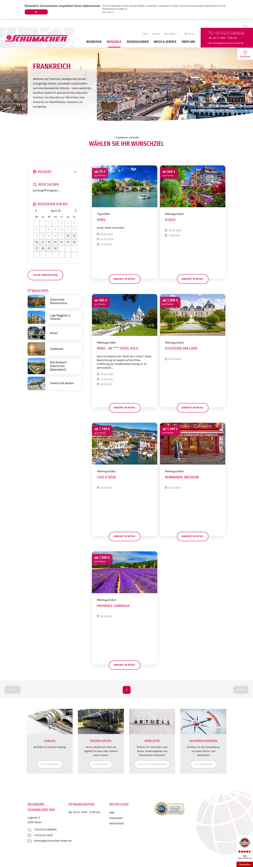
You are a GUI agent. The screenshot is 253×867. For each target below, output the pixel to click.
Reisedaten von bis (50, 204)
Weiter (240, 698)
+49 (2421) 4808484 (227, 33)
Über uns (188, 42)
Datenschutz (116, 832)
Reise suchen (46, 184)
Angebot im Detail (124, 280)
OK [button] (36, 12)
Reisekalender (138, 42)
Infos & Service (165, 42)
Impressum (116, 826)
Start (145, 33)
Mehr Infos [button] (108, 12)
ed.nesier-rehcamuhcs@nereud (227, 43)
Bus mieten (170, 33)
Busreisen (93, 42)
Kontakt (156, 33)
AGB (111, 821)
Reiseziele (114, 42)
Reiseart (55, 171)
